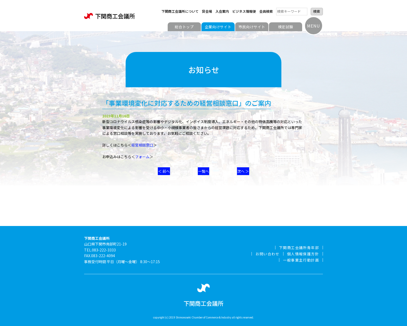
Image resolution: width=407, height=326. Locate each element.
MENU (313, 26)
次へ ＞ (243, 171)
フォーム (142, 156)
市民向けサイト (252, 26)
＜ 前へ (164, 171)
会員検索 (266, 11)
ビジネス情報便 (244, 11)
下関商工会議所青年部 (299, 247)
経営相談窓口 (142, 145)
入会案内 (222, 11)
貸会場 (207, 11)
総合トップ (184, 26)
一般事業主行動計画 (301, 260)
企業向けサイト (218, 26)
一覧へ (203, 171)
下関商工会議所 (109, 16)
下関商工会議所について (180, 11)
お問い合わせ (267, 253)
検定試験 (285, 26)
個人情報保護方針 (303, 253)
